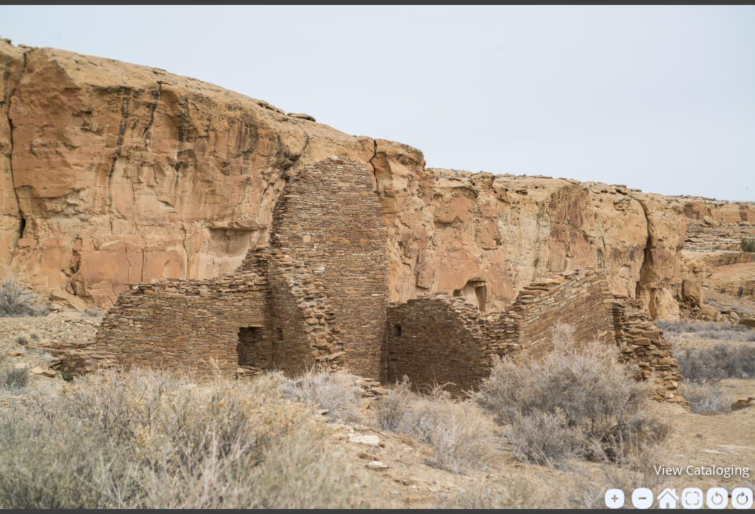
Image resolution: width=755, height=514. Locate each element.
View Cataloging (701, 469)
